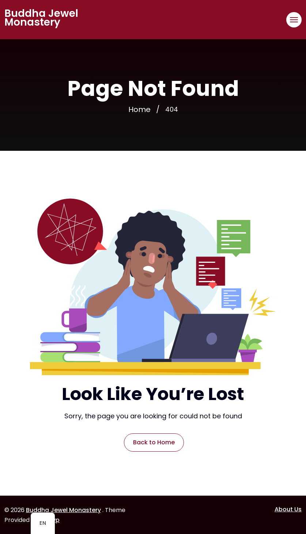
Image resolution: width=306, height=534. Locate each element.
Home (139, 109)
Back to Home (154, 442)
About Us (288, 509)
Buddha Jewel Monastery (41, 18)
